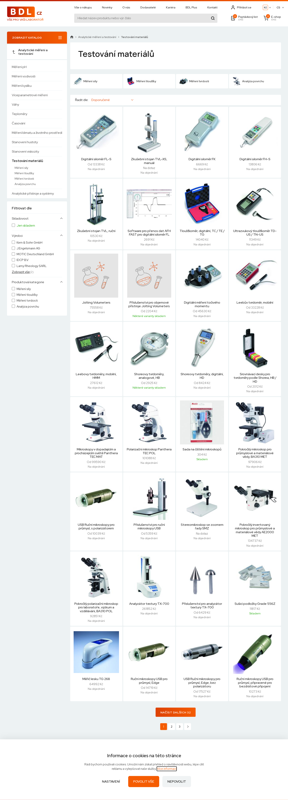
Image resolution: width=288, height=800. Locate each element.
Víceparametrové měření (30, 95)
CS (278, 7)
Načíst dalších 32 (175, 712)
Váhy (15, 104)
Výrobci (17, 236)
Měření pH (19, 67)
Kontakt (212, 7)
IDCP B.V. (23, 260)
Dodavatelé (148, 7)
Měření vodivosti (23, 76)
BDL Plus (191, 7)
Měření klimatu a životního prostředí (37, 133)
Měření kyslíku (22, 86)
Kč (265, 7)
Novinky (107, 7)
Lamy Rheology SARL (32, 266)
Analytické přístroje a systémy (33, 193)
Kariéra (170, 7)
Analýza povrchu (25, 184)
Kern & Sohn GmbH (29, 242)
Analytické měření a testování (30, 52)
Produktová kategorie (28, 282)
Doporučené (100, 100)
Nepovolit (176, 781)
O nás (126, 7)
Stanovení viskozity (25, 151)
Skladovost (20, 218)
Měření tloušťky (24, 173)
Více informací (166, 769)
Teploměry (19, 114)
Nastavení (111, 781)
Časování (18, 123)
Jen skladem (26, 225)
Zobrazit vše (21, 272)
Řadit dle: (81, 100)
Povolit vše (143, 781)
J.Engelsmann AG (28, 248)
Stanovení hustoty (25, 142)
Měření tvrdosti (24, 178)
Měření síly (21, 168)
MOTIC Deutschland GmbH (35, 254)
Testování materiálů (27, 161)
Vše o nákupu (83, 7)
